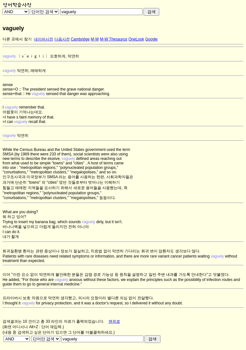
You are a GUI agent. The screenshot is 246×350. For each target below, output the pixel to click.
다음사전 (62, 39)
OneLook (136, 39)
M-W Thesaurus (113, 39)
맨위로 (114, 321)
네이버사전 (43, 39)
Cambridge (80, 39)
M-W (95, 39)
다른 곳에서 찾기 (17, 39)
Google (151, 39)
